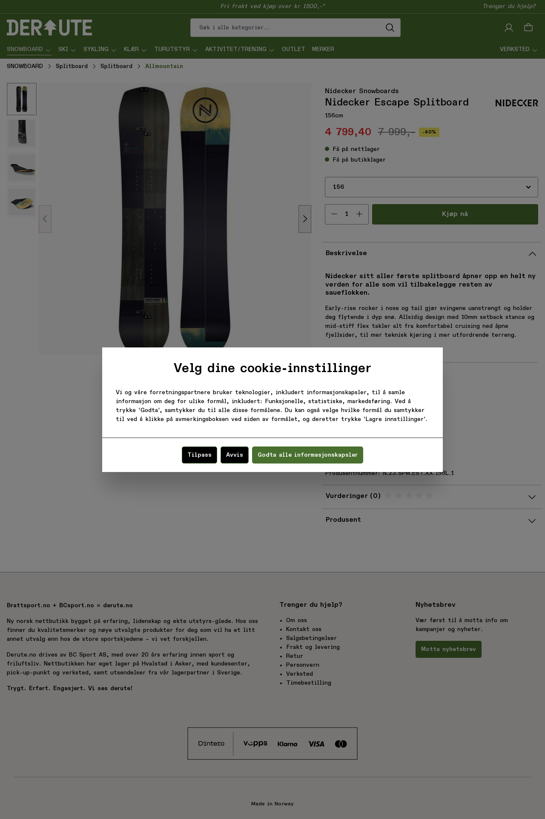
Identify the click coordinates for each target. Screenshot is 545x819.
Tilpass (199, 455)
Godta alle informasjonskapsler (308, 455)
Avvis (234, 455)
